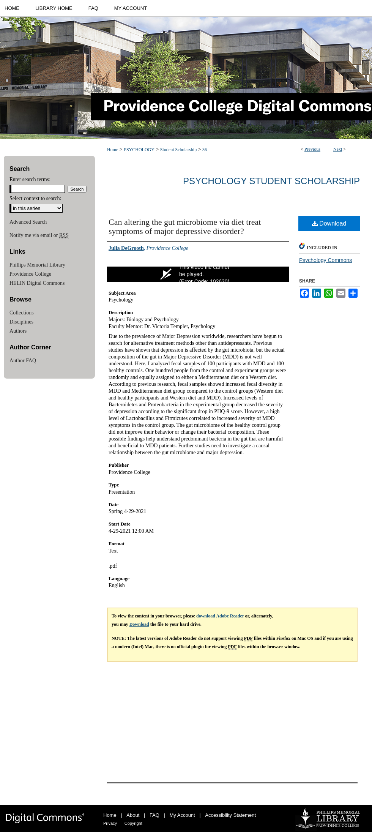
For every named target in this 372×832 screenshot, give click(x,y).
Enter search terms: (29, 179)
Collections (21, 313)
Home (112, 149)
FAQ (154, 815)
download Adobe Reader (220, 616)
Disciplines (21, 322)
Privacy (110, 823)
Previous (312, 149)
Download (329, 223)
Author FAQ (22, 360)
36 (204, 149)
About (132, 815)
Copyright (133, 823)
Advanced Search (28, 222)
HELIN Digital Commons (37, 283)
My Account (182, 815)
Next (337, 149)
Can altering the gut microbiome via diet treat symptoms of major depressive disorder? (185, 226)
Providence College (30, 274)
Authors (18, 331)
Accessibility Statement (230, 815)
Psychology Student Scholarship (271, 181)
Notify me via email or (39, 235)
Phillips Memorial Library (37, 265)
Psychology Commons (325, 260)
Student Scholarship (178, 149)
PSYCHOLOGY (139, 149)
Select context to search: (35, 198)
